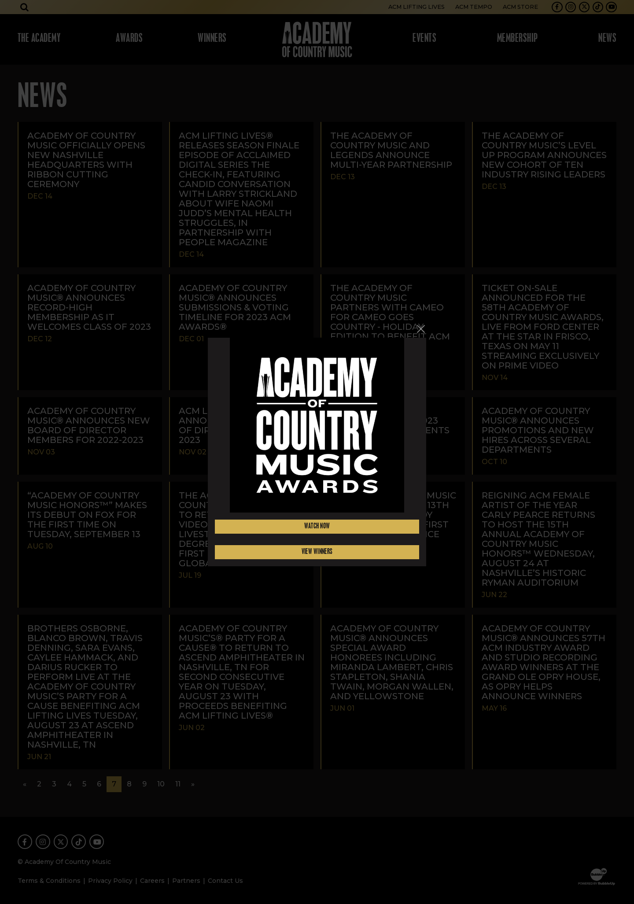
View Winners (317, 552)
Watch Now (317, 526)
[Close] (421, 329)
